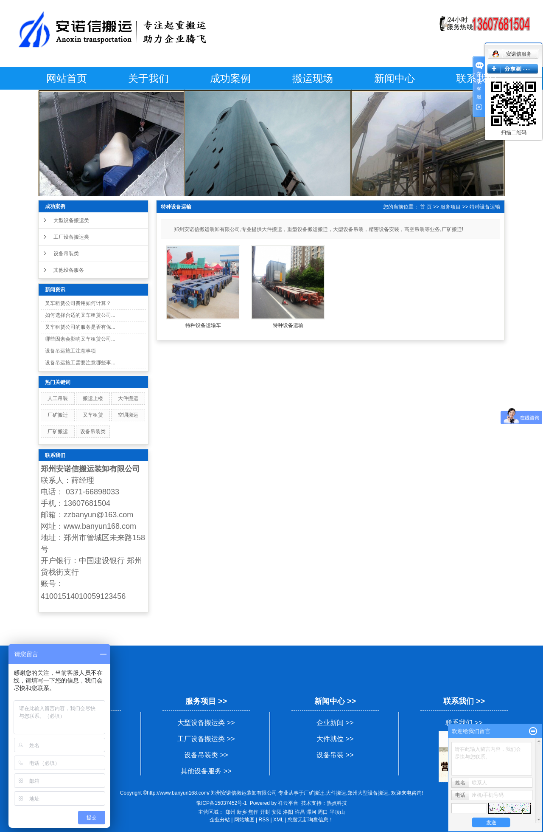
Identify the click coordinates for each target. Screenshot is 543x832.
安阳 (277, 812)
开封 (265, 812)
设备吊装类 (66, 254)
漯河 (311, 812)
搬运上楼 (93, 398)
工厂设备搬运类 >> (206, 738)
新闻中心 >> (335, 701)
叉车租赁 (93, 415)
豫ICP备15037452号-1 (221, 803)
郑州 (230, 812)
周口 (323, 812)
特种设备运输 (485, 207)
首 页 (425, 207)
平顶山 (337, 812)
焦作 (253, 812)
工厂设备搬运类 (71, 237)
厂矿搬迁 (58, 415)
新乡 (242, 812)
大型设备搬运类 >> (206, 722)
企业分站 (220, 820)
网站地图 (244, 820)
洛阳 (288, 812)
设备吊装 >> (334, 755)
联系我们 (476, 78)
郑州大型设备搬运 (367, 793)
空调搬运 (128, 415)
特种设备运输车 (203, 325)
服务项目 (450, 207)
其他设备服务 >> (206, 771)
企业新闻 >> (334, 722)
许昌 (300, 812)
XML (278, 820)
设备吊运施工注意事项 (70, 351)
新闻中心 (394, 78)
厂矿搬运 (58, 431)
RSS (264, 820)
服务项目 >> (206, 701)
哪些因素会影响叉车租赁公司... (80, 339)
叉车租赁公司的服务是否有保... (80, 327)
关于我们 (148, 78)
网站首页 (66, 78)
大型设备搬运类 (71, 220)
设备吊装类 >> (206, 755)
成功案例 (230, 78)
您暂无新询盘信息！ (310, 820)
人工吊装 (58, 398)
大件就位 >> (334, 738)
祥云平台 (288, 803)
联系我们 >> (464, 701)
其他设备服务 (68, 270)
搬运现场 (312, 78)
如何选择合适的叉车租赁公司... (80, 315)
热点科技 (337, 803)
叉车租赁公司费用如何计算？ (78, 303)
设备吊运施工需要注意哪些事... (80, 363)
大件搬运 (128, 398)
